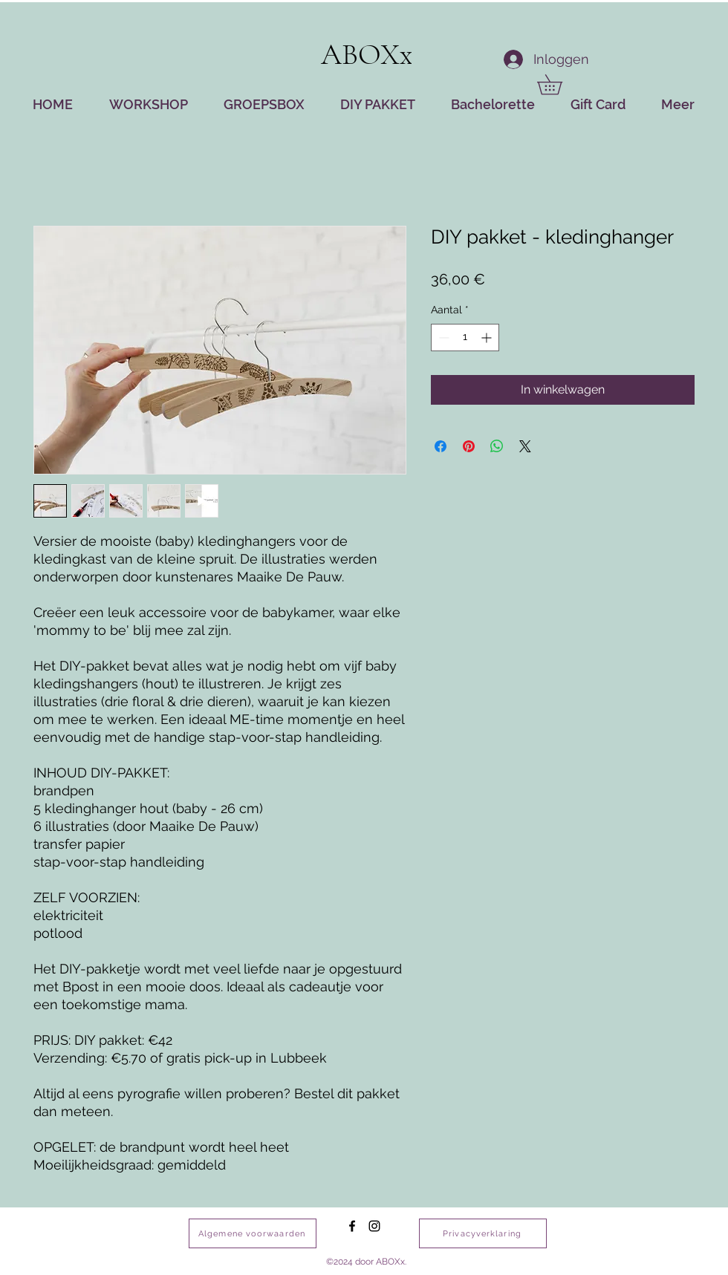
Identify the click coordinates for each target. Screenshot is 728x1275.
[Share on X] (525, 446)
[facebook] (352, 1226)
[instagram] (374, 1226)
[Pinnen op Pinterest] (469, 446)
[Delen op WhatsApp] (497, 446)
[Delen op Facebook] (440, 446)
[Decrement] (442, 337)
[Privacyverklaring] (483, 1233)
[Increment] (487, 337)
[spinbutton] (465, 337)
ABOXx (367, 54)
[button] (559, 84)
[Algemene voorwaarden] (252, 1233)
